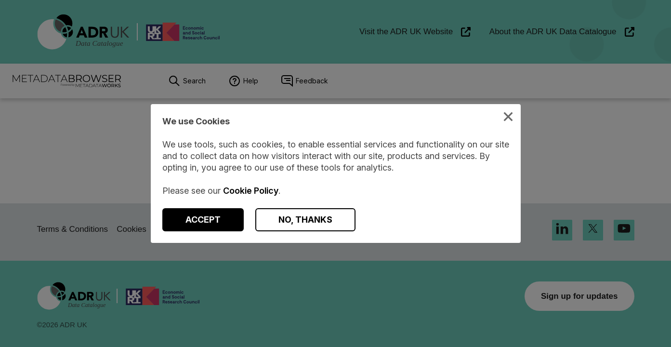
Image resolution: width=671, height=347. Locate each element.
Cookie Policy (250, 191)
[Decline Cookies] (305, 219)
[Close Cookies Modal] (508, 118)
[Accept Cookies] (203, 219)
